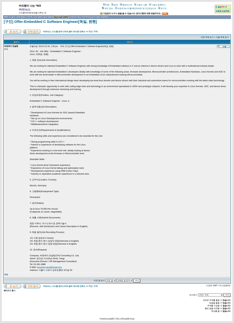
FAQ (106, 5)
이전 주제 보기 (207, 37)
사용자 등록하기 (157, 5)
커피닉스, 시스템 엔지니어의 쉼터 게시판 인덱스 (64, 31)
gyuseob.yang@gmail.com (49, 267)
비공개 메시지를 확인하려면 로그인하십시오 (135, 8)
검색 (114, 5)
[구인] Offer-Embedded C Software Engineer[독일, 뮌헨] (50, 22)
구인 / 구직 (93, 31)
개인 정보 (107, 8)
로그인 (162, 8)
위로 (6, 274)
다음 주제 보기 (222, 37)
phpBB (111, 319)
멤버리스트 (126, 5)
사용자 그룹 (140, 5)
